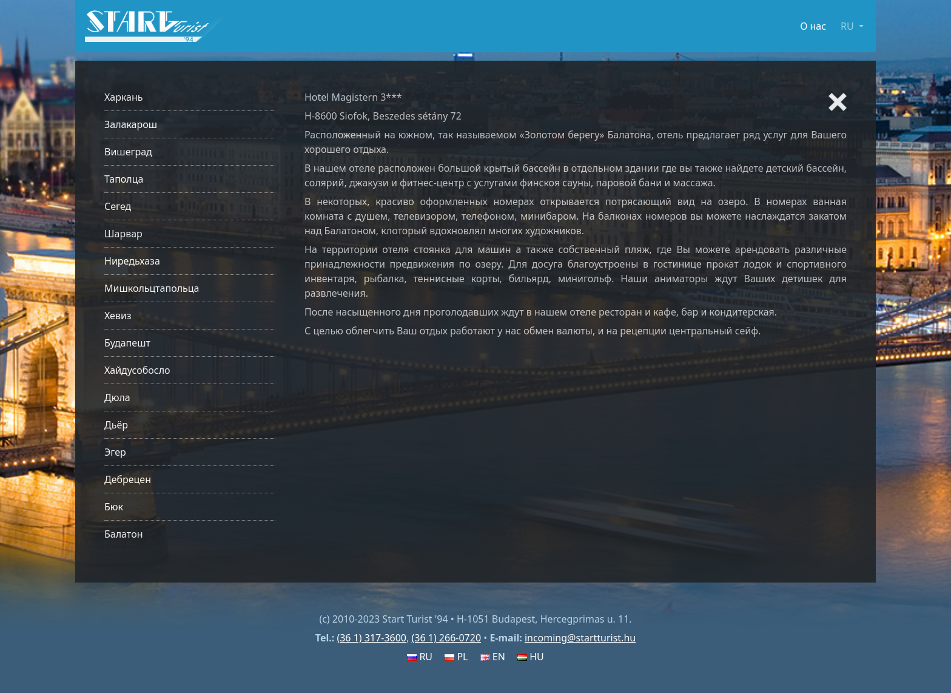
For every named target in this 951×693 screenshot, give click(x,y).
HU (530, 656)
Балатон (123, 534)
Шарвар (123, 233)
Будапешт (127, 343)
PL (456, 656)
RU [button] (848, 26)
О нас (813, 26)
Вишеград (128, 151)
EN (492, 656)
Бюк (113, 506)
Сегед (117, 206)
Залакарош (130, 124)
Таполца (123, 179)
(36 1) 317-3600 (371, 637)
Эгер (115, 452)
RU (419, 656)
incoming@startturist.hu (580, 637)
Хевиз (118, 315)
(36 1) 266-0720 (446, 637)
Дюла (117, 397)
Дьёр (116, 424)
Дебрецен (127, 479)
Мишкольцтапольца (151, 288)
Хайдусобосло (137, 370)
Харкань (123, 97)
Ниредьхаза (132, 261)
